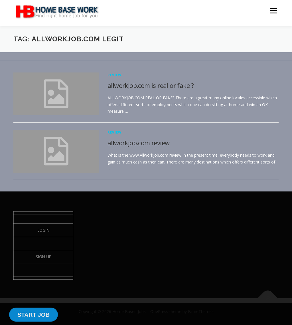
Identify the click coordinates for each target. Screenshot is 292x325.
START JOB (33, 315)
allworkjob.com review (138, 142)
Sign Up (43, 256)
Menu (274, 10)
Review (114, 75)
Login (43, 230)
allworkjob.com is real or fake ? (151, 85)
